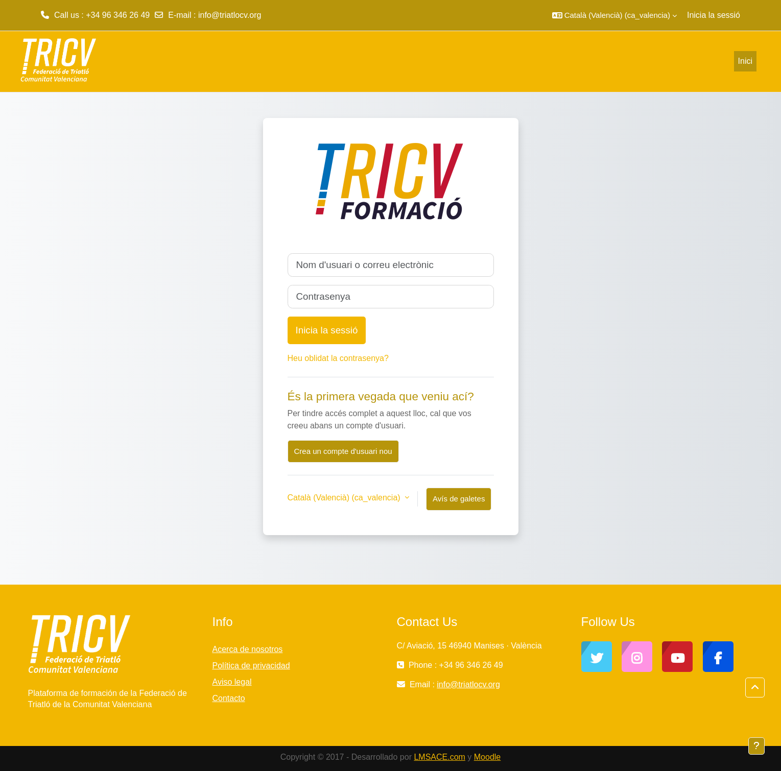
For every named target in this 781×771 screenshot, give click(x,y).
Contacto (228, 698)
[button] (614, 15)
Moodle (487, 757)
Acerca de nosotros (247, 649)
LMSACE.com (439, 757)
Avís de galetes (459, 498)
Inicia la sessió (713, 15)
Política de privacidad (251, 665)
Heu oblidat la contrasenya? (338, 358)
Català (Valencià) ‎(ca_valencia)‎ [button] (345, 497)
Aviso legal (232, 682)
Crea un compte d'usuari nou (343, 451)
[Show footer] (756, 746)
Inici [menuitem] (745, 61)
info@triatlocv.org (230, 15)
